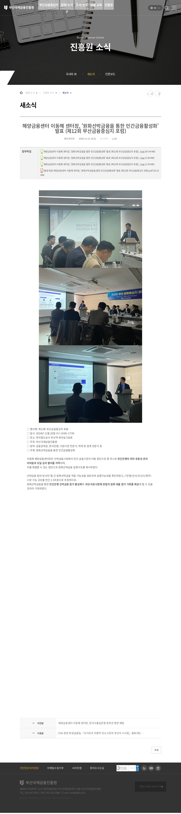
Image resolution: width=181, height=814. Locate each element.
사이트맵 (77, 769)
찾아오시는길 (97, 769)
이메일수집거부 (55, 769)
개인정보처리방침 (29, 769)
